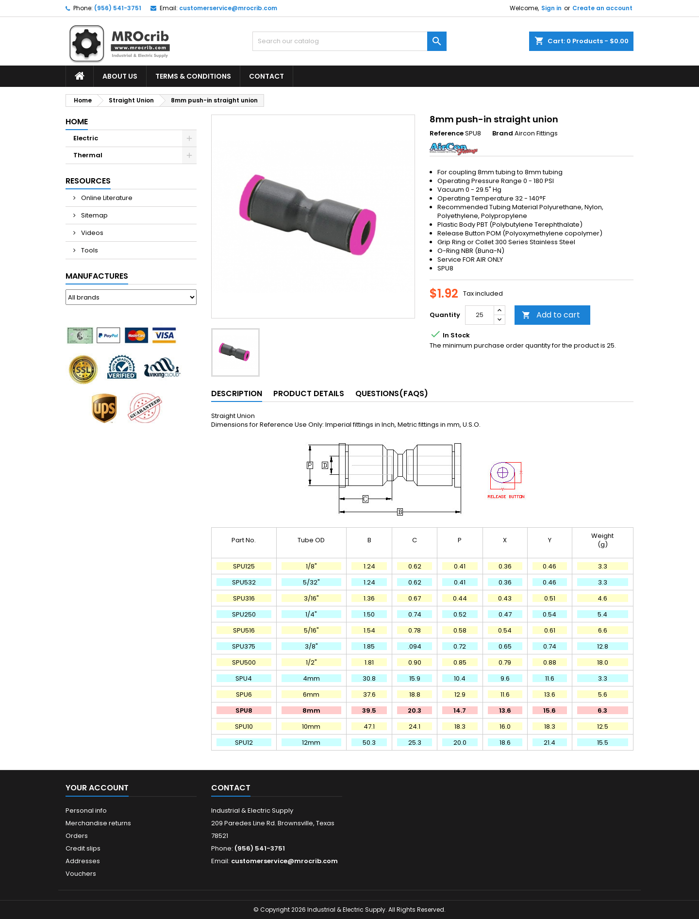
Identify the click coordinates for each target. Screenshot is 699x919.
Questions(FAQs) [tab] (391, 393)
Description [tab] (236, 393)
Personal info (86, 810)
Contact (266, 76)
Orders (77, 835)
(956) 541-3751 (117, 8)
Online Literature (106, 197)
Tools (89, 250)
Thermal (87, 155)
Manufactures (97, 276)
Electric (85, 138)
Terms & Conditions (193, 76)
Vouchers (81, 873)
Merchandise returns (98, 823)
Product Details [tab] (308, 393)
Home (77, 121)
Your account (97, 787)
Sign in (551, 8)
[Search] (349, 41)
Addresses (83, 861)
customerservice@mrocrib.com (228, 8)
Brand (502, 133)
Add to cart (551, 314)
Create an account (602, 8)
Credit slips (83, 848)
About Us (119, 76)
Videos (91, 232)
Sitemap (94, 215)
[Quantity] (479, 315)
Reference (447, 133)
